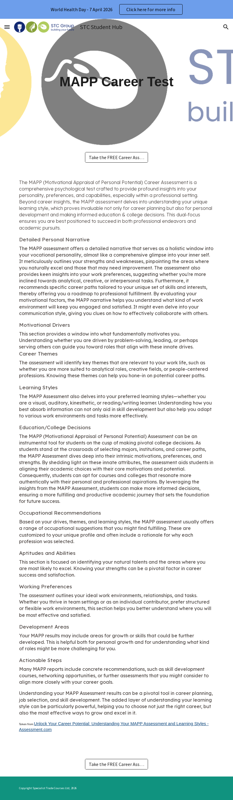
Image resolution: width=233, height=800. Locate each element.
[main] (116, 82)
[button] (7, 27)
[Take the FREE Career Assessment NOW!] (116, 157)
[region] (116, 9)
